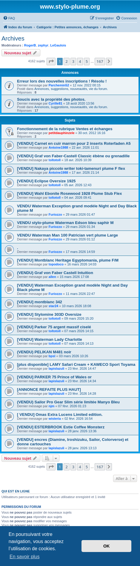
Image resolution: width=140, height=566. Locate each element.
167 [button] (99, 61)
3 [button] (73, 61)
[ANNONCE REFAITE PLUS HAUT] (49, 389)
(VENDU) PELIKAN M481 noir (44, 352)
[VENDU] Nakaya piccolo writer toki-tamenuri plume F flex (71, 168)
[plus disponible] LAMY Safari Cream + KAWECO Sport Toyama (76, 364)
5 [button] (87, 61)
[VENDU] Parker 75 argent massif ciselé (54, 327)
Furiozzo (55, 214)
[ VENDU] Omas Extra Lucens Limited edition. (60, 414)
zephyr (43, 45)
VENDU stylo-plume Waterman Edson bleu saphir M (65, 222)
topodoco (56, 264)
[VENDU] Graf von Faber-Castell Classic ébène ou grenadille (73, 156)
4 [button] (80, 61)
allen (52, 277)
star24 (53, 306)
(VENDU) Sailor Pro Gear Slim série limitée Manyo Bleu (68, 402)
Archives (12, 38)
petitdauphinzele (62, 133)
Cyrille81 (55, 103)
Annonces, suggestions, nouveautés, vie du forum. (71, 89)
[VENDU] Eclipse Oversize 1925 (46, 181)
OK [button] (106, 546)
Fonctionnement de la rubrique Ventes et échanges (65, 129)
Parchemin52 (59, 85)
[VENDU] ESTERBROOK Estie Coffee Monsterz (60, 427)
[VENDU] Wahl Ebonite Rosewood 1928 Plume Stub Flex (69, 193)
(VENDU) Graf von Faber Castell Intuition (55, 272)
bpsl (52, 356)
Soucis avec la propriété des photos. (51, 99)
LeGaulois (58, 45)
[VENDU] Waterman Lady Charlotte (49, 339)
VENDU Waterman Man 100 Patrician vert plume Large (67, 235)
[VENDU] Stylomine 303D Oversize (49, 314)
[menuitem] (9, 18)
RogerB (30, 45)
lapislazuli (56, 368)
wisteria (55, 418)
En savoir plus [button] (25, 556)
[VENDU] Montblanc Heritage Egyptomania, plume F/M (68, 260)
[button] (51, 61)
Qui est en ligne (15, 491)
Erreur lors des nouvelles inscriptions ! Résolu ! (62, 81)
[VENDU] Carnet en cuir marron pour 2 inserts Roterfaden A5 (74, 143)
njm (52, 406)
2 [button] (66, 61)
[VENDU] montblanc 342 (39, 302)
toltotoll (55, 160)
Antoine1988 (58, 147)
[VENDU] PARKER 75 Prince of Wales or (54, 377)
